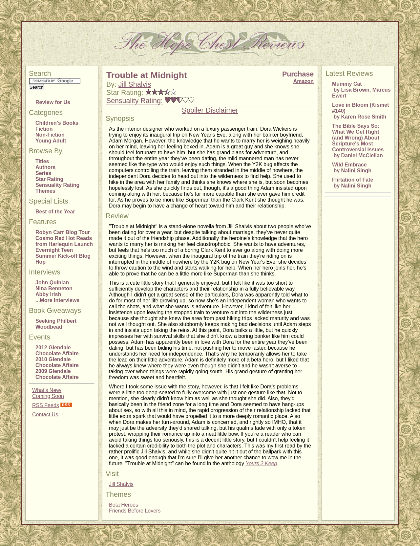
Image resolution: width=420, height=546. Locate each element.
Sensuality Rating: (134, 101)
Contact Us (45, 414)
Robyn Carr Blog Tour (62, 232)
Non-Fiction (50, 135)
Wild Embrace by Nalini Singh (351, 167)
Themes (45, 191)
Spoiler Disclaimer (210, 110)
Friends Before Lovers (134, 510)
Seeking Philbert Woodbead (55, 324)
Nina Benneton (54, 288)
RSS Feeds (45, 405)
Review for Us (52, 102)
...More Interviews (57, 300)
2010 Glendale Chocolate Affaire (57, 362)
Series (43, 173)
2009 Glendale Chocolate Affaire (57, 374)
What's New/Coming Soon (48, 393)
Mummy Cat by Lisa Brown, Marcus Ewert (361, 89)
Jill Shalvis (134, 84)
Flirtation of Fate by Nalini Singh (352, 182)
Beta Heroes (123, 505)
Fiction (43, 129)
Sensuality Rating (57, 185)
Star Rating (49, 179)
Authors (45, 167)
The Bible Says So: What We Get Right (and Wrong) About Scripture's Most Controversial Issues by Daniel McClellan (358, 140)
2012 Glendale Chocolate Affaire (57, 350)
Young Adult (50, 140)
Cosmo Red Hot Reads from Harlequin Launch (64, 241)
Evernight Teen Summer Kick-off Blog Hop (63, 256)
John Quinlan (52, 282)
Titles (42, 161)
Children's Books (56, 123)
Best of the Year (55, 211)
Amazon (303, 81)
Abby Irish (48, 294)
